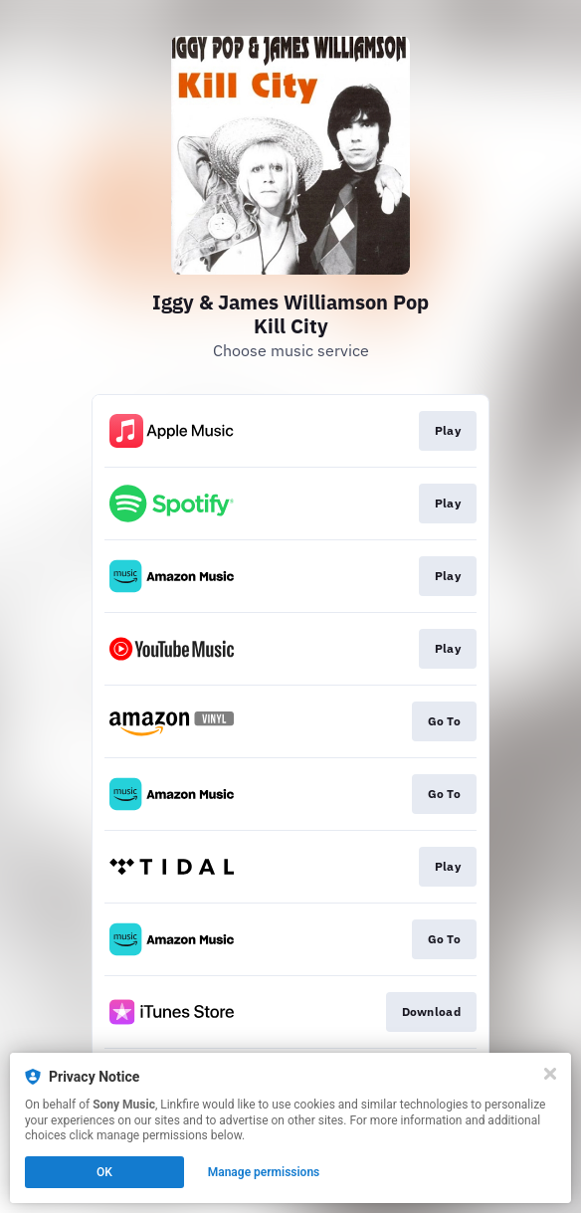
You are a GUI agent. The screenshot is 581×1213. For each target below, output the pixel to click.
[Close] (550, 1074)
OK (104, 1172)
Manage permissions (264, 1172)
